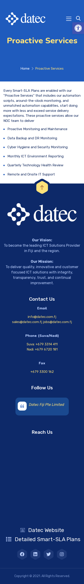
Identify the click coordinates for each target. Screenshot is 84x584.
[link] (78, 28)
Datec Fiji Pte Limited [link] (46, 405)
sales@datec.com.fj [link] (27, 322)
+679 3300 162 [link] (42, 372)
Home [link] (25, 69)
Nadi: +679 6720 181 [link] (42, 349)
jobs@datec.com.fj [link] (57, 322)
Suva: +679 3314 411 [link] (42, 344)
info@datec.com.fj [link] (42, 317)
